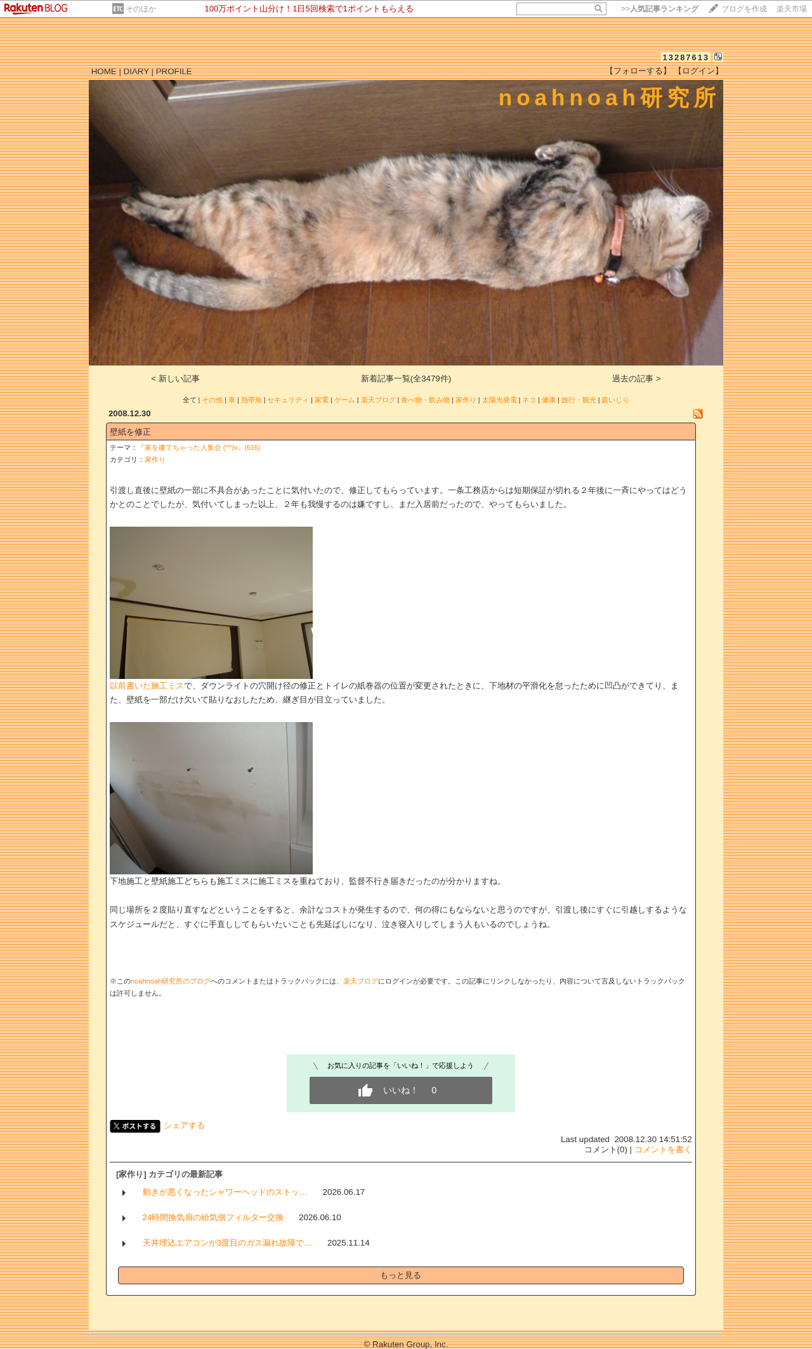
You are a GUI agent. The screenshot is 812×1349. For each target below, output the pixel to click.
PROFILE (174, 71)
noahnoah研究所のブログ (171, 981)
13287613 (685, 57)
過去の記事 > (636, 378)
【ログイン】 (698, 71)
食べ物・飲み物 (425, 400)
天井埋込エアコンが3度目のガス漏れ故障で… (228, 1242)
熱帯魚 (251, 400)
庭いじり (615, 400)
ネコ (529, 400)
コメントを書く (663, 1149)
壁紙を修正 (130, 432)
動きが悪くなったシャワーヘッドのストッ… (225, 1192)
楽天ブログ (378, 400)
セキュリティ (288, 400)
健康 (549, 400)
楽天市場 (791, 8)
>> (659, 8)
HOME (104, 71)
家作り (465, 400)
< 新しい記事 (175, 378)
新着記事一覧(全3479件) (406, 378)
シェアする (184, 1125)
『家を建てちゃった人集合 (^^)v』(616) (199, 447)
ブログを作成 (744, 8)
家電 (322, 400)
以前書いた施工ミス (147, 685)
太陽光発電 (499, 400)
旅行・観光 (578, 400)
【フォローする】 (638, 71)
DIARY (136, 71)
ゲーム (344, 400)
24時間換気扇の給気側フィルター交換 (213, 1217)
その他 (212, 400)
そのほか (141, 8)
